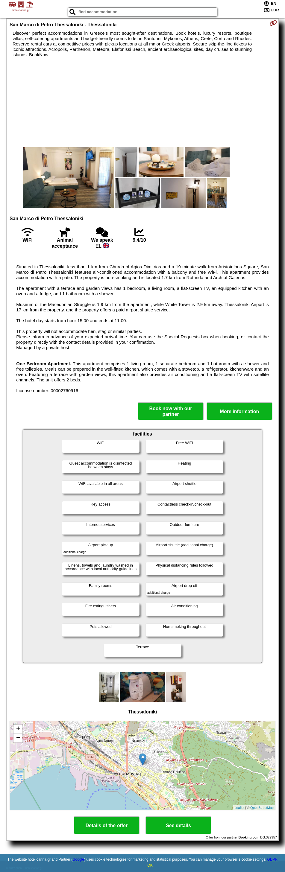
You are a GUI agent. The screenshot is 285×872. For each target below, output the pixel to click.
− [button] (18, 737)
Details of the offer (107, 825)
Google (78, 859)
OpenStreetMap (262, 807)
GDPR (272, 859)
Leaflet (239, 807)
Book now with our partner (170, 411)
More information (239, 411)
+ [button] (18, 729)
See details (178, 825)
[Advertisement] (142, 102)
